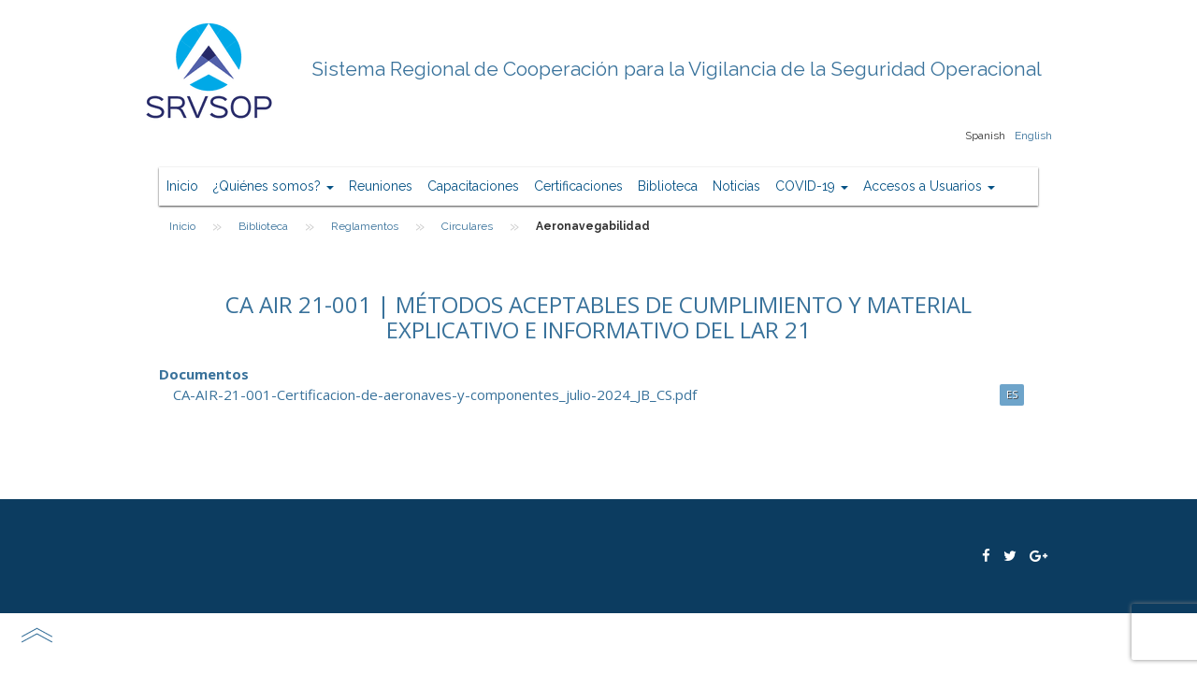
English (1033, 135)
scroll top (36, 634)
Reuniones (380, 186)
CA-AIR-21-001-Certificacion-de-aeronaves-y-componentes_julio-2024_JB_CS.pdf (435, 394)
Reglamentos (364, 226)
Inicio (182, 186)
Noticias (736, 186)
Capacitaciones (473, 186)
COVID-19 (811, 186)
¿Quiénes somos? (273, 186)
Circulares (467, 226)
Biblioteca (668, 186)
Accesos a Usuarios (929, 186)
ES (1011, 394)
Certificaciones (578, 186)
